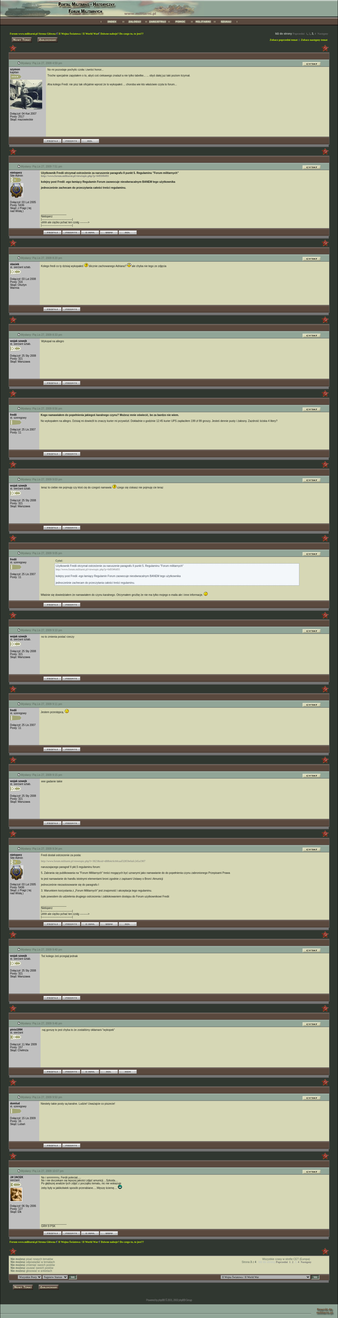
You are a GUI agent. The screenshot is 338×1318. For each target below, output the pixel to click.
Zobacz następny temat (314, 39)
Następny (323, 33)
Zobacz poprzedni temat (284, 39)
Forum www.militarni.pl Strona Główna (33, 33)
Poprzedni (298, 33)
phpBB (161, 1300)
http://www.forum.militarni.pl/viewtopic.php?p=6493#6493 (75, 175)
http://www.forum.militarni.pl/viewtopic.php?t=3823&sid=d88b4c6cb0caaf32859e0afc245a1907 (93, 861)
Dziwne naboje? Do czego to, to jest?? (121, 33)
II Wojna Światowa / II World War (78, 33)
